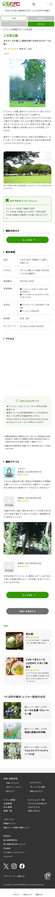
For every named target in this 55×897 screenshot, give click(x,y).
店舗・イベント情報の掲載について (16, 827)
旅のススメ (10, 791)
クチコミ (16, 894)
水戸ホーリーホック (13, 787)
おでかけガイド (35, 782)
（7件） (29, 48)
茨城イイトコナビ (12, 783)
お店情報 (8, 803)
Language (43, 4)
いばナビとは (34, 807)
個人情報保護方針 (10, 840)
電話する (39, 894)
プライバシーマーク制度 (13, 876)
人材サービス (9, 819)
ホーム (6, 29)
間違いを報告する (27, 611)
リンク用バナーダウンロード (14, 852)
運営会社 (7, 836)
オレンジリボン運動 (37, 787)
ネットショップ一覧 (36, 799)
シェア (6, 53)
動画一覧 (8, 810)
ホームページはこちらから (32, 325)
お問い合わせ (34, 810)
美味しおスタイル (36, 791)
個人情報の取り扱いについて (14, 844)
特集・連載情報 (10, 778)
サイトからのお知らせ (37, 803)
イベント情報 (9, 799)
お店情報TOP (15, 29)
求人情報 (8, 807)
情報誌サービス (9, 823)
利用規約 (7, 848)
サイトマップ (8, 856)
